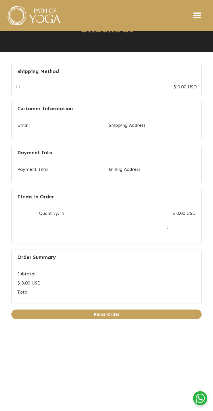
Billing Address (124, 169)
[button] (197, 15)
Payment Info (32, 169)
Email (23, 125)
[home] (33, 15)
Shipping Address (127, 125)
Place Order (106, 314)
